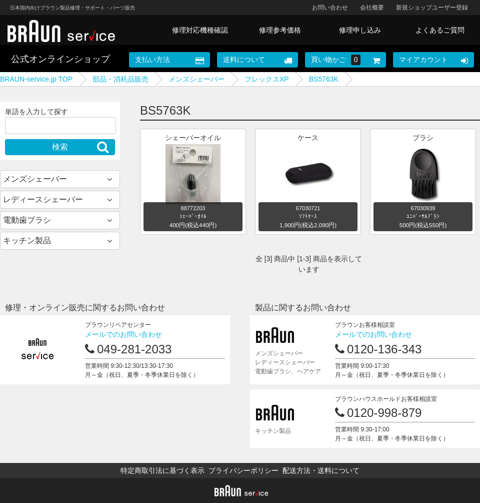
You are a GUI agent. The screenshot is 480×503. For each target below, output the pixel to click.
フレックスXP (266, 79)
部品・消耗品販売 (120, 79)
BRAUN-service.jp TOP (36, 79)
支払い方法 (152, 60)
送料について (244, 60)
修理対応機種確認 (200, 30)
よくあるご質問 (440, 30)
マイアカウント (423, 60)
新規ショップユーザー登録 (432, 7)
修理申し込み (360, 30)
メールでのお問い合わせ (123, 334)
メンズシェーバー (196, 79)
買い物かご (336, 60)
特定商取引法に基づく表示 (162, 470)
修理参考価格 (280, 30)
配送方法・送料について (321, 470)
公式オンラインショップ (60, 59)
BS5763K (323, 79)
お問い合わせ (330, 7)
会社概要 (372, 7)
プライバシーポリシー (243, 470)
